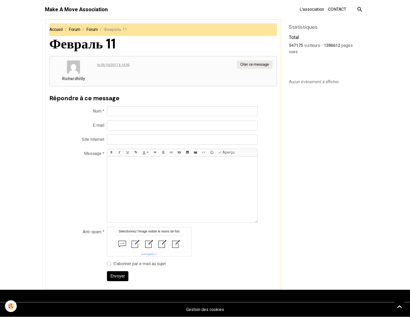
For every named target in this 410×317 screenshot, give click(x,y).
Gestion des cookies (205, 309)
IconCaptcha (148, 254)
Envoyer (117, 276)
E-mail (98, 125)
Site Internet (93, 139)
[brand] (76, 9)
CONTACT (337, 9)
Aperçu (226, 152)
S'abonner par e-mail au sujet (139, 263)
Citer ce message (254, 64)
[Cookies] (11, 306)
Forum (74, 29)
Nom (97, 111)
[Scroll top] (399, 306)
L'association (312, 9)
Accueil (56, 29)
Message (92, 153)
